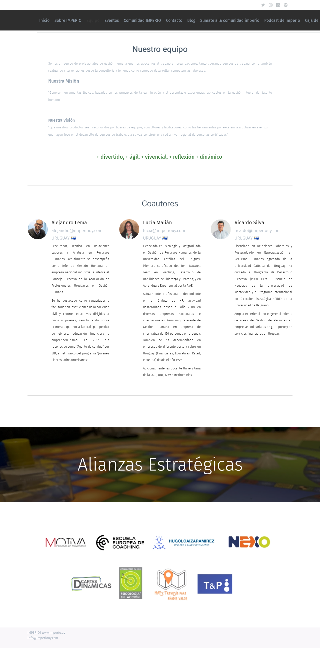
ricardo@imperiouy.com (257, 230)
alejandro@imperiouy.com (77, 230)
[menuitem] (181, 20)
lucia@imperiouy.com (164, 230)
